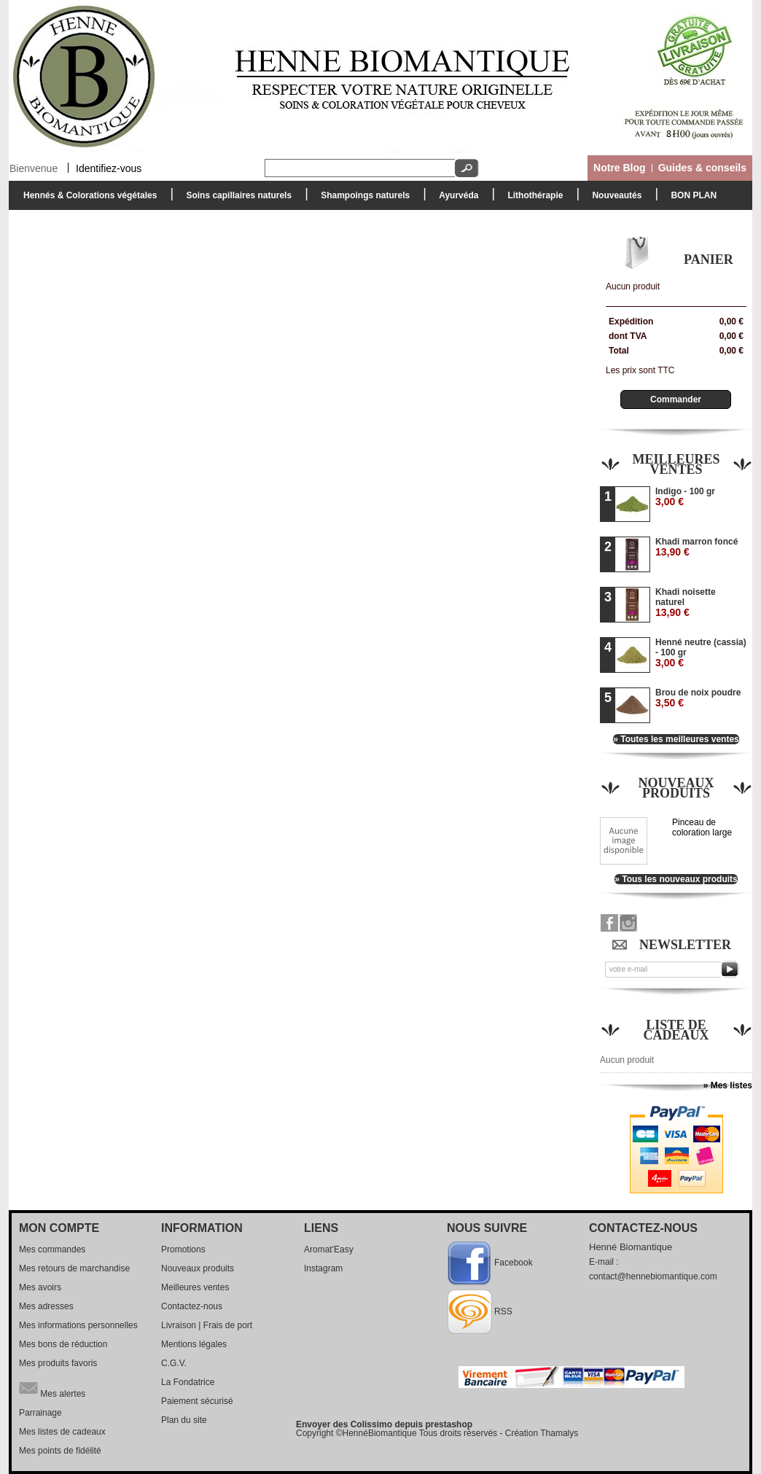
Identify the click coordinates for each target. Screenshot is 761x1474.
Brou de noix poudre (698, 698)
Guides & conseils (702, 167)
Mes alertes (52, 1388)
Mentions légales (194, 1344)
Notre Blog (619, 167)
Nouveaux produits (676, 788)
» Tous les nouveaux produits (675, 879)
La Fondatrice (187, 1382)
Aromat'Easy (329, 1249)
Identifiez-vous (108, 168)
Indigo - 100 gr (685, 496)
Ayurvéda (455, 199)
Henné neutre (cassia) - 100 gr (700, 652)
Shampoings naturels (361, 199)
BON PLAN (694, 195)
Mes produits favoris (58, 1363)
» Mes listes (727, 1085)
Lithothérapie (531, 199)
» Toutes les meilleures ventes (676, 739)
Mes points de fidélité (60, 1450)
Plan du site (184, 1420)
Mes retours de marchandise (74, 1268)
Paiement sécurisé (197, 1401)
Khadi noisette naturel (685, 602)
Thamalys (559, 1433)
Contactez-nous (191, 1306)
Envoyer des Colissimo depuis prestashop (384, 1424)
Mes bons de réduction (63, 1344)
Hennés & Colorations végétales (86, 199)
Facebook (513, 1262)
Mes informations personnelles (78, 1325)
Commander (675, 399)
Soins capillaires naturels (235, 199)
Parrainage (40, 1412)
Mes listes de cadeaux (62, 1431)
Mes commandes (52, 1249)
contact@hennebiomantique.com (653, 1276)
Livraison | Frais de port (206, 1325)
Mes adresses (46, 1306)
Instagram (323, 1268)
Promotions (183, 1249)
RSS (503, 1311)
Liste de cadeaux (676, 1030)
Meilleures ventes (675, 464)
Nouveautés (616, 195)
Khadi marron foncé (696, 547)
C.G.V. (174, 1363)
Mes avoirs (40, 1287)
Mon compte (59, 1228)
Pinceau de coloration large (702, 827)
